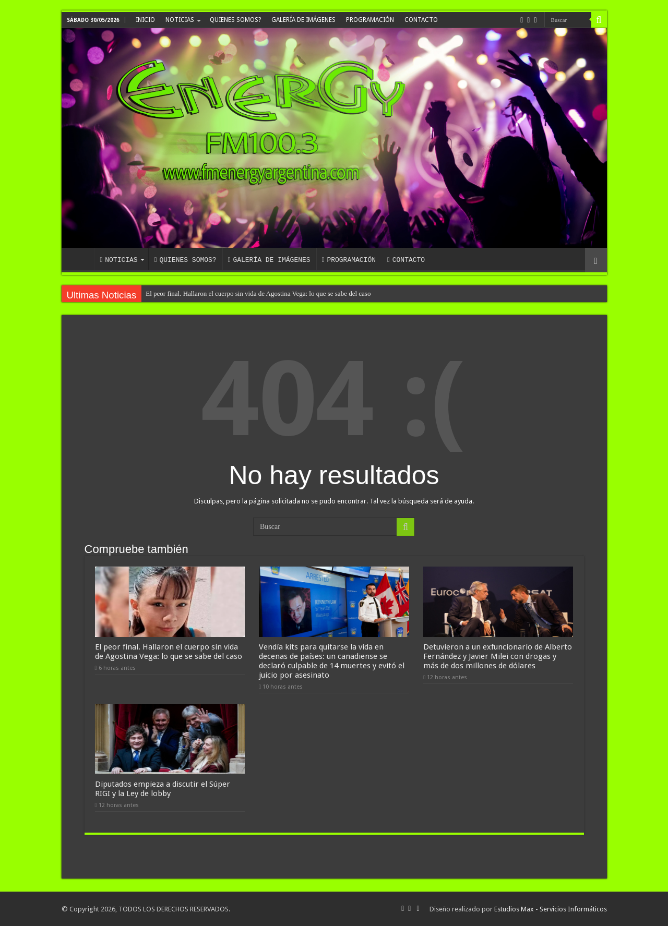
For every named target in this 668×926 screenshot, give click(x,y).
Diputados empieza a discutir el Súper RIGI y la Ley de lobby (162, 788)
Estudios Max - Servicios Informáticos (550, 909)
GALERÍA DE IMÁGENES (303, 19)
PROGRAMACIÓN (370, 19)
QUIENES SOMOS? (235, 19)
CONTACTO (421, 19)
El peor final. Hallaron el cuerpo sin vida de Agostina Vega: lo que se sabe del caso (258, 293)
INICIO (145, 19)
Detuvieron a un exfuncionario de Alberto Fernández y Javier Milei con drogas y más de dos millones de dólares (497, 656)
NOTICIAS (179, 19)
